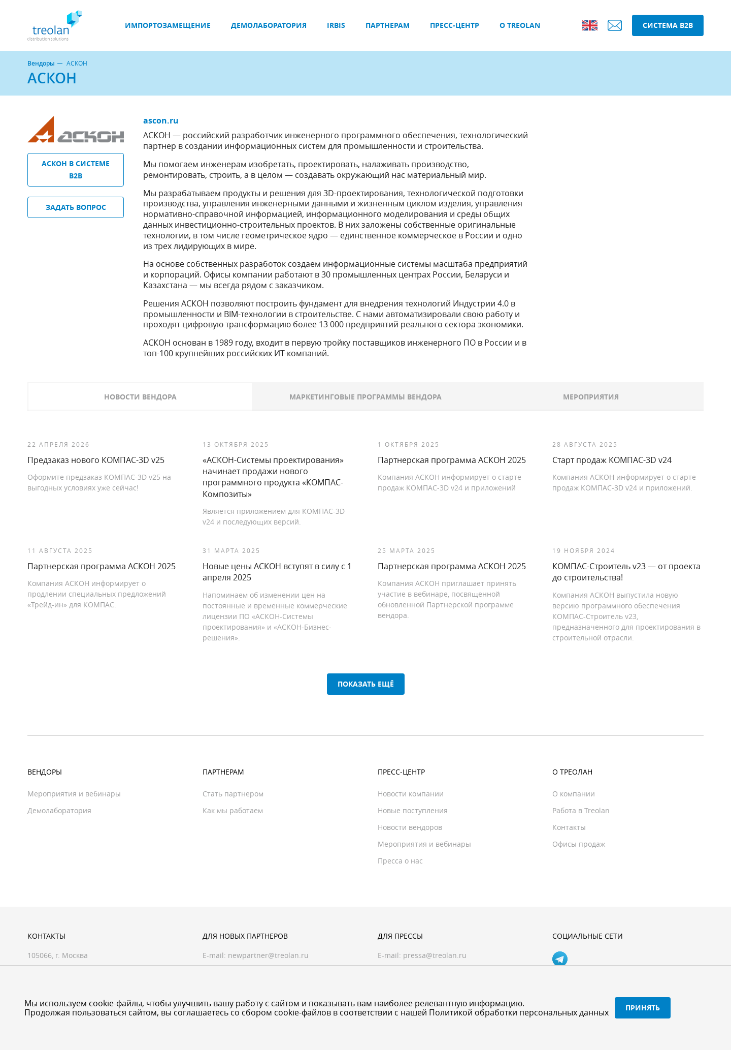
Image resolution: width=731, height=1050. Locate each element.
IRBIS (336, 25)
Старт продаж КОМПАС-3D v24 (612, 460)
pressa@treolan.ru (435, 955)
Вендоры (41, 63)
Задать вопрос (76, 207)
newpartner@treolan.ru (268, 955)
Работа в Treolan (581, 810)
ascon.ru (161, 120)
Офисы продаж (578, 844)
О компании (573, 793)
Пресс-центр (454, 25)
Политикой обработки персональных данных (519, 1012)
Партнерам (388, 25)
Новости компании (411, 793)
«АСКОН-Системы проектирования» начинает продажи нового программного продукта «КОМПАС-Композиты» (273, 477)
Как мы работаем (233, 810)
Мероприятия (591, 397)
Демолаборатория (269, 25)
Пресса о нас (400, 861)
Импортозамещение (168, 25)
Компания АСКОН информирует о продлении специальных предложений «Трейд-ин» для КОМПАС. (96, 593)
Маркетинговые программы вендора (365, 397)
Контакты (569, 827)
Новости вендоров (410, 827)
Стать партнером (233, 793)
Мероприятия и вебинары (74, 793)
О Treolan (520, 25)
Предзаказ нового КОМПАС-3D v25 (95, 460)
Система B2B (668, 25)
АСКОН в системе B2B (76, 169)
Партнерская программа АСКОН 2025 (452, 460)
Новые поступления (413, 810)
